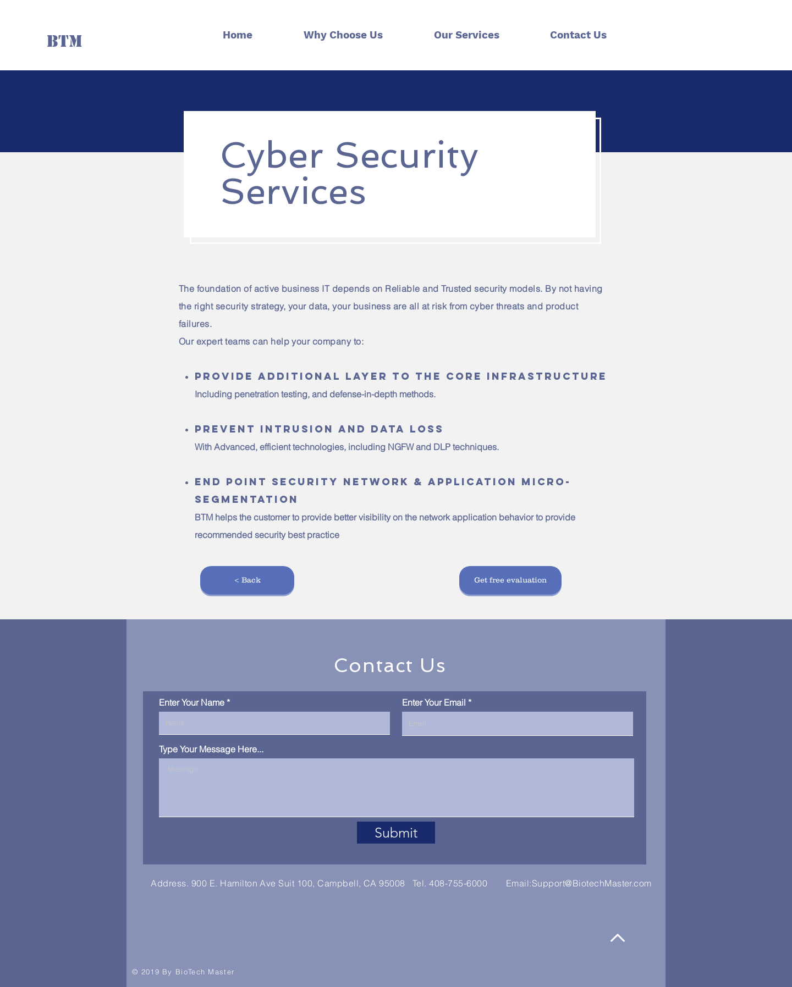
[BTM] (64, 41)
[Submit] (396, 833)
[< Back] (247, 580)
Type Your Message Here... (211, 749)
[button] (510, 580)
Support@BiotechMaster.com (592, 883)
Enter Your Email (434, 702)
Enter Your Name (191, 702)
